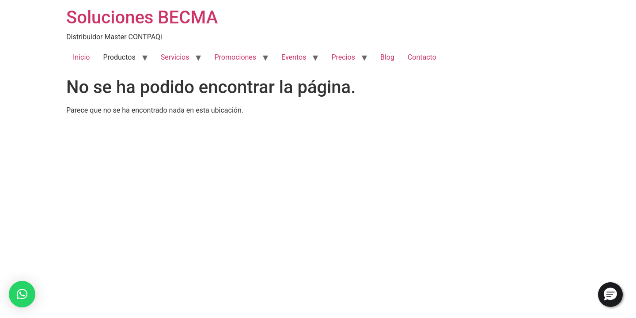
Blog (387, 57)
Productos (119, 57)
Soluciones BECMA (142, 17)
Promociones (235, 57)
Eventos (293, 57)
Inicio (81, 57)
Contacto (422, 57)
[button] (22, 294)
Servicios (175, 57)
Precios (343, 57)
